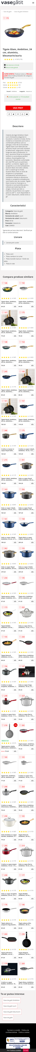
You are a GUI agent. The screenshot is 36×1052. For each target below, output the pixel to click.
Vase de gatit (8, 12)
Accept (25, 1050)
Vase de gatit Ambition (21, 12)
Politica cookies (24, 1032)
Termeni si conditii (13, 1030)
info (15, 306)
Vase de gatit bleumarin (11, 1012)
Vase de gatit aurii (9, 1006)
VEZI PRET (18, 107)
